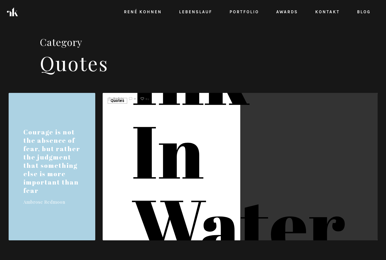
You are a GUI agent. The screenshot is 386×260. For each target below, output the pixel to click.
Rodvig (116, 99)
